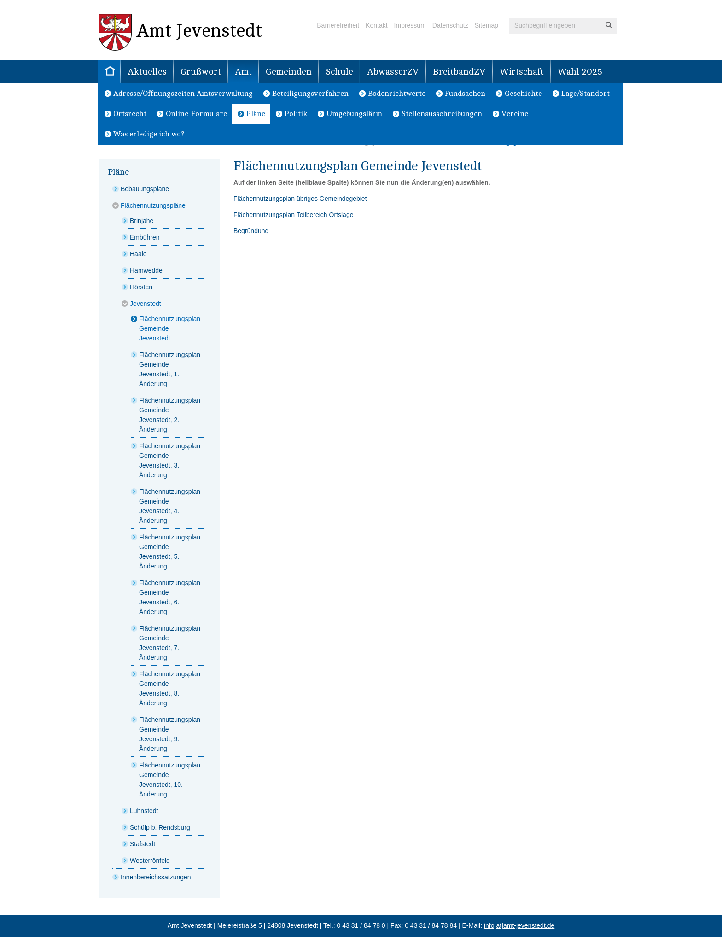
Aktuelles (147, 72)
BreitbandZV (459, 72)
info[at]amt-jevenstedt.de (519, 925)
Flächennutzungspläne (153, 205)
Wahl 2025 (580, 72)
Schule (339, 72)
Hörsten (141, 287)
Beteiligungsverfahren (310, 93)
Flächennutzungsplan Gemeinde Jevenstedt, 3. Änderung (169, 460)
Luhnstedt (144, 810)
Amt (243, 72)
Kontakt (376, 25)
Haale (138, 254)
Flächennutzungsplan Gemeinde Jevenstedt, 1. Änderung (169, 369)
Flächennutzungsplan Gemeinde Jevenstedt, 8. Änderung (169, 688)
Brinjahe (141, 220)
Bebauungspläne (145, 189)
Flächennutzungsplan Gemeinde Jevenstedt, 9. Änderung (169, 734)
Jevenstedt (145, 303)
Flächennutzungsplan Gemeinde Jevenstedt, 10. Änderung (169, 779)
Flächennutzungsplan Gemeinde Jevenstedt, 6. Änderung (169, 597)
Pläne (255, 114)
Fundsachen (465, 93)
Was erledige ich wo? (148, 134)
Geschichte (523, 93)
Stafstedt (142, 844)
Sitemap (486, 25)
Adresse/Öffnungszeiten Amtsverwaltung (183, 93)
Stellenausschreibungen (442, 114)
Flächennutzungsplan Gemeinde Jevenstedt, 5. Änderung (169, 551)
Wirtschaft (522, 72)
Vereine (514, 114)
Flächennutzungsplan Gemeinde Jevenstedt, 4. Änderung (169, 506)
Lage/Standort (585, 93)
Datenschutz (450, 25)
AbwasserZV (393, 72)
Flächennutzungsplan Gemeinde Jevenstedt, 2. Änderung (169, 415)
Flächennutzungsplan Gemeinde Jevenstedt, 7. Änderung (169, 643)
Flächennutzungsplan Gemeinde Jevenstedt (169, 328)
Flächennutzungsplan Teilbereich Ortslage (293, 214)
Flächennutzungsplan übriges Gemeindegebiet (300, 198)
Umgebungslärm (354, 114)
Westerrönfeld (150, 860)
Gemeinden (289, 72)
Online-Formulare (196, 114)
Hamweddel (147, 270)
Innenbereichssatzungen (156, 877)
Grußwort (200, 72)
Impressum (410, 25)
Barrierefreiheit (338, 25)
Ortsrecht (129, 114)
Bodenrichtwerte (396, 93)
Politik (296, 114)
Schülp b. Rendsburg (160, 827)
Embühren (145, 237)
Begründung (250, 230)
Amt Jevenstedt (180, 32)
